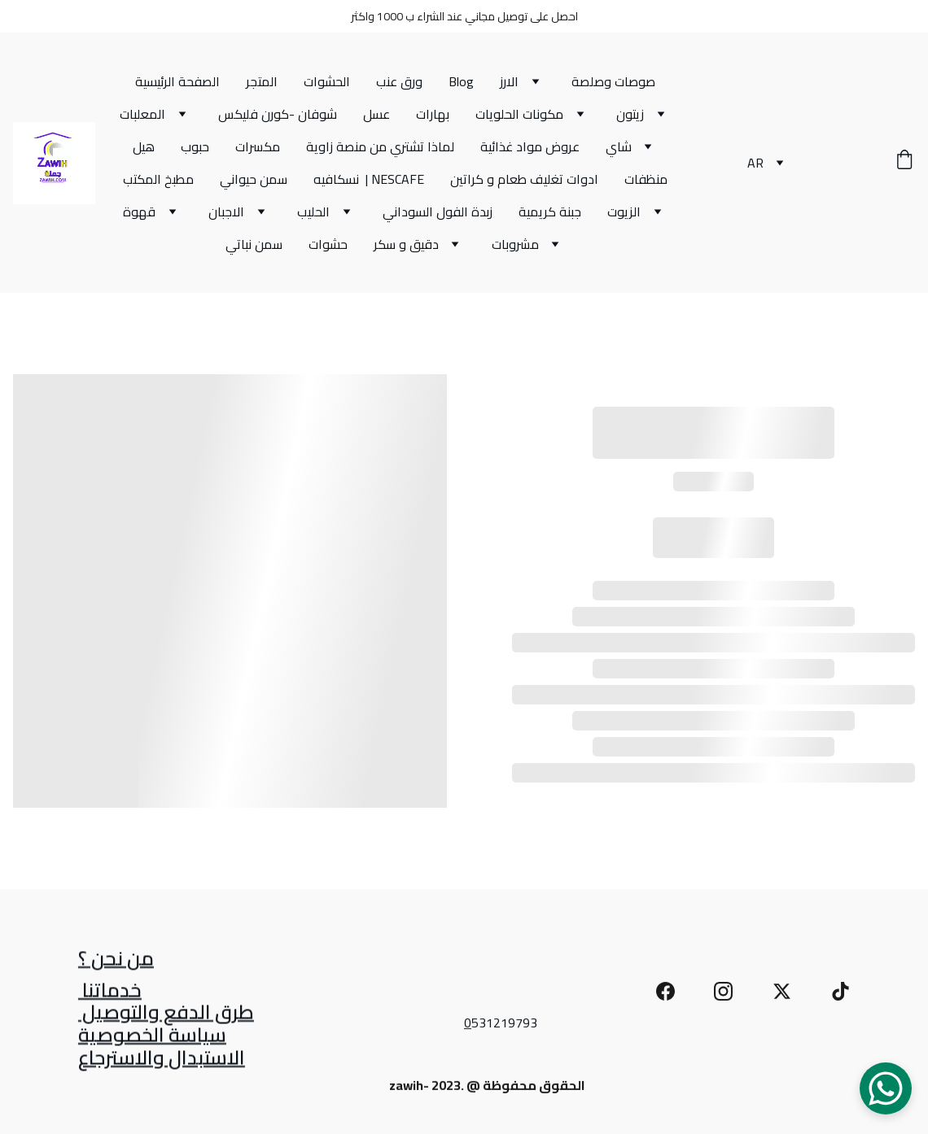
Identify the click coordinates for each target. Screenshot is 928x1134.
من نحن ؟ (116, 961)
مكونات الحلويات (519, 114)
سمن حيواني (253, 179)
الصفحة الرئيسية (177, 81)
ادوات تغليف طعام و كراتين (524, 179)
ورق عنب (399, 81)
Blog (461, 81)
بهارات (432, 114)
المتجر (262, 81)
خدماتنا (110, 993)
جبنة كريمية (550, 211)
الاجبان (226, 211)
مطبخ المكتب (158, 179)
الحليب (313, 211)
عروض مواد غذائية (530, 146)
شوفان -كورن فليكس (277, 114)
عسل (376, 114)
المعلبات (142, 114)
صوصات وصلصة (613, 81)
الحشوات (327, 81)
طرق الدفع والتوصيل (166, 1014)
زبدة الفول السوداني (437, 211)
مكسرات (257, 146)
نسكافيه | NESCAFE (368, 179)
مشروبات (515, 244)
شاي (619, 146)
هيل (144, 146)
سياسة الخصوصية (152, 1037)
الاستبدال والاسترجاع (161, 1059)
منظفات (646, 179)
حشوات (328, 244)
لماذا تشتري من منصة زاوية (380, 146)
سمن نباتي (253, 244)
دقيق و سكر (406, 244)
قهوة (139, 211)
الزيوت (624, 211)
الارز (509, 81)
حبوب (195, 146)
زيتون (630, 114)
